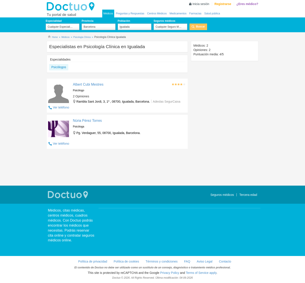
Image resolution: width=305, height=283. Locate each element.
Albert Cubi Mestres (88, 84)
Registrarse (223, 4)
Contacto (225, 261)
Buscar (200, 26)
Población (124, 21)
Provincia (87, 21)
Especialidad (54, 21)
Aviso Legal (204, 261)
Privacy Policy (169, 273)
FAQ (187, 261)
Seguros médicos (164, 21)
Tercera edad (248, 195)
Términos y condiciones (162, 261)
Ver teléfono (61, 107)
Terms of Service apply (201, 273)
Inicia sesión (201, 4)
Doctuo (72, 6)
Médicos (108, 13)
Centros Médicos (157, 13)
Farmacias (195, 13)
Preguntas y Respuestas (130, 13)
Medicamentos (177, 13)
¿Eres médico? (247, 4)
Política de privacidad (92, 261)
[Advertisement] (117, 167)
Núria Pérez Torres (87, 120)
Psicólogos (58, 67)
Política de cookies (126, 261)
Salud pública (212, 13)
